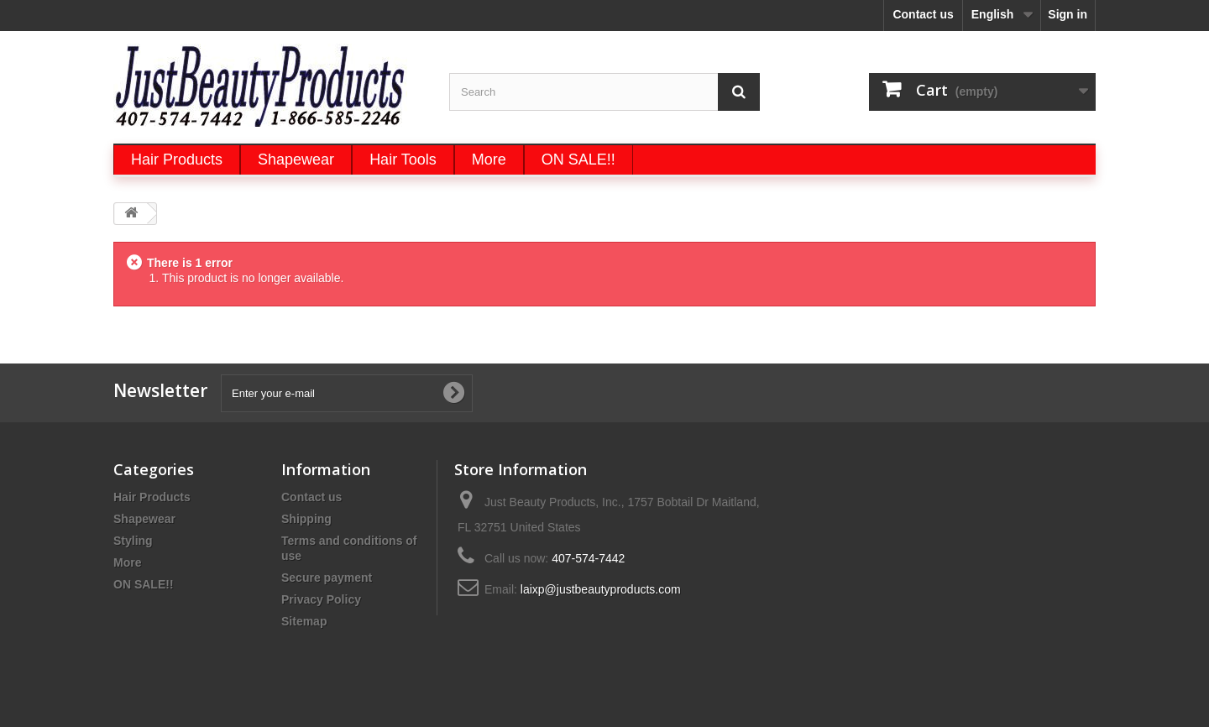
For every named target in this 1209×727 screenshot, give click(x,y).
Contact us (922, 14)
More (127, 562)
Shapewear (144, 519)
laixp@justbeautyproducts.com (601, 589)
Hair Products (152, 497)
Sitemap (304, 621)
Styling (133, 540)
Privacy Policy (321, 599)
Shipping (306, 519)
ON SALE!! (143, 584)
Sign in (1067, 14)
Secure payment (326, 577)
